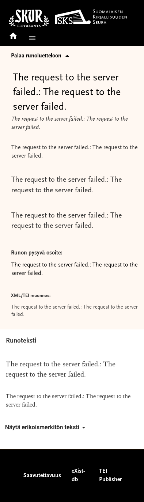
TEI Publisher (110, 475)
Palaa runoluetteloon (41, 56)
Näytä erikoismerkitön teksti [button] (46, 427)
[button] (30, 38)
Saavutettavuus (42, 476)
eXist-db (78, 475)
